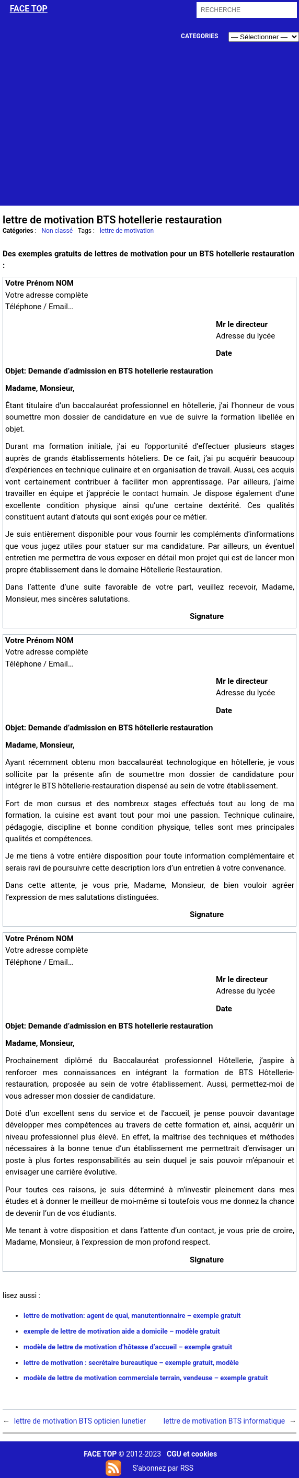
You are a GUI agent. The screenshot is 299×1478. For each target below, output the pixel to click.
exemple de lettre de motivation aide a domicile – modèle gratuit (122, 1331)
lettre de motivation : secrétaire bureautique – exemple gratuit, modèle (131, 1363)
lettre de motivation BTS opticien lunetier (80, 1421)
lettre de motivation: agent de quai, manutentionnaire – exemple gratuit (132, 1315)
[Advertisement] (150, 132)
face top (29, 9)
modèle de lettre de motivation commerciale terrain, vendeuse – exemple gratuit (146, 1378)
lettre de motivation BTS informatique (224, 1421)
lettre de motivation (127, 230)
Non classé (57, 230)
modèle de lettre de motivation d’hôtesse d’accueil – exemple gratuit (128, 1347)
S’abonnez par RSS (162, 1468)
